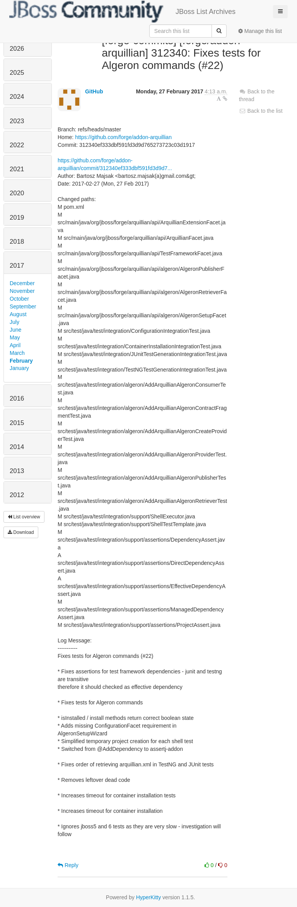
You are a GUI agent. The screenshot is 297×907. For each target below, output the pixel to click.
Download (21, 532)
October (19, 299)
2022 (17, 145)
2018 (17, 241)
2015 (17, 423)
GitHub (94, 91)
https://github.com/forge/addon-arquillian (123, 137)
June (15, 330)
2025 (17, 72)
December (22, 283)
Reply (68, 865)
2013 (17, 471)
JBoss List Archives (122, 11)
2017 (17, 265)
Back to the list (261, 111)
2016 (17, 398)
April (15, 345)
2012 (17, 495)
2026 (17, 48)
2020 (17, 193)
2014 (17, 447)
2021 (17, 169)
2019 (17, 217)
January (19, 368)
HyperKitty (148, 897)
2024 (17, 96)
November (22, 291)
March (17, 353)
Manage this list (260, 31)
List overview (24, 517)
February (21, 361)
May (15, 337)
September (23, 306)
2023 (17, 121)
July (14, 322)
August (18, 314)
